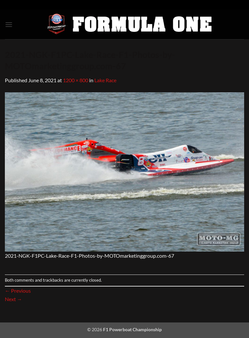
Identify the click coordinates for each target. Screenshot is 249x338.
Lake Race (105, 80)
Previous (18, 290)
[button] (9, 24)
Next (13, 299)
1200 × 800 (75, 80)
